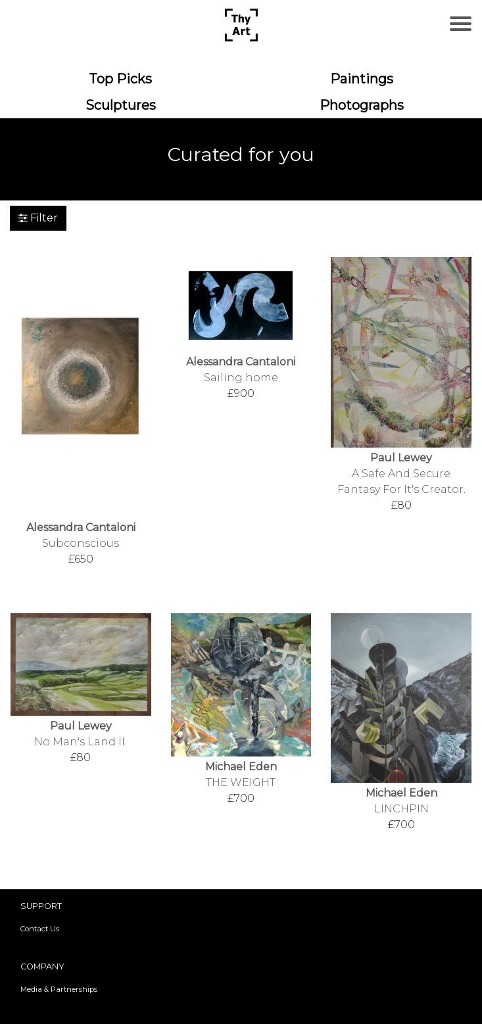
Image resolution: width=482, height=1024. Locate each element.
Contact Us (39, 928)
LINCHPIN (401, 809)
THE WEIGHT (241, 782)
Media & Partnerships (58, 989)
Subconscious (80, 543)
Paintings (361, 79)
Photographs (362, 105)
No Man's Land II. (80, 741)
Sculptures (120, 105)
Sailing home (241, 377)
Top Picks (120, 79)
